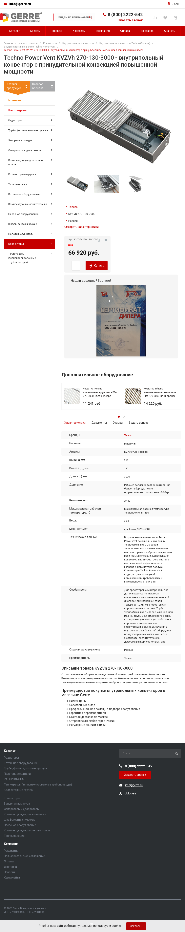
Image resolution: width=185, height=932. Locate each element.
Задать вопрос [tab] (138, 422)
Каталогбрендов (38, 86)
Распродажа (17, 110)
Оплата (9, 861)
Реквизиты (11, 850)
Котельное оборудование (30, 194)
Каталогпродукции (17, 87)
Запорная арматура (30, 140)
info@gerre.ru (20, 4)
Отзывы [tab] (118, 422)
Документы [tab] (99, 422)
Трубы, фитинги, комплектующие (30, 130)
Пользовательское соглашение (24, 856)
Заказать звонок (129, 20)
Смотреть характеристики (81, 226)
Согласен (136, 926)
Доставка (10, 866)
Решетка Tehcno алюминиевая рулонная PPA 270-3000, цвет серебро (100, 392)
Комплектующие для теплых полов (30, 162)
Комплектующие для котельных (30, 204)
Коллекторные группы (30, 174)
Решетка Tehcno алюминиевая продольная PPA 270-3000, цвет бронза (160, 392)
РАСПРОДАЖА (14, 779)
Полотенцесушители (30, 233)
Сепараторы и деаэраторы (30, 150)
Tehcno (73, 207)
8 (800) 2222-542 (125, 14)
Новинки (14, 100)
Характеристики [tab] (75, 422)
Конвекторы (30, 243)
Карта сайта (12, 877)
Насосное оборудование (30, 214)
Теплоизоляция (30, 184)
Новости (9, 872)
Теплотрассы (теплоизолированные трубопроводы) (30, 258)
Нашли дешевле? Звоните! (91, 281)
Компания (11, 844)
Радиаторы (30, 120)
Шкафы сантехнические (30, 223)
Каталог (10, 750)
